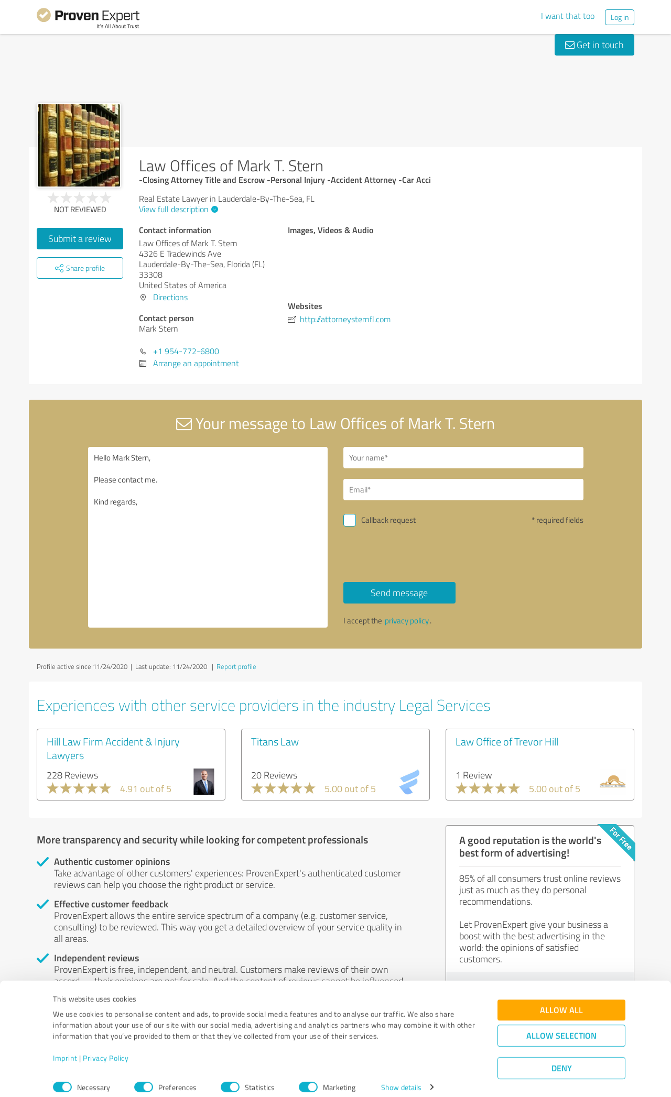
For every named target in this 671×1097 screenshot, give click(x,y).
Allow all (561, 1000)
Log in (620, 17)
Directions (170, 297)
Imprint (65, 1048)
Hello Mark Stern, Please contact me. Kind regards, (208, 537)
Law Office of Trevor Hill (507, 741)
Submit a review (80, 238)
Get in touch (594, 44)
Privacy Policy (105, 1048)
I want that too (567, 15)
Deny (561, 1058)
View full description (177, 209)
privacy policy (407, 620)
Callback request (388, 519)
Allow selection (561, 1025)
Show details (401, 1077)
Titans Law (275, 741)
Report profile (236, 666)
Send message (399, 592)
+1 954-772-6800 (186, 351)
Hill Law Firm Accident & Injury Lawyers (113, 748)
